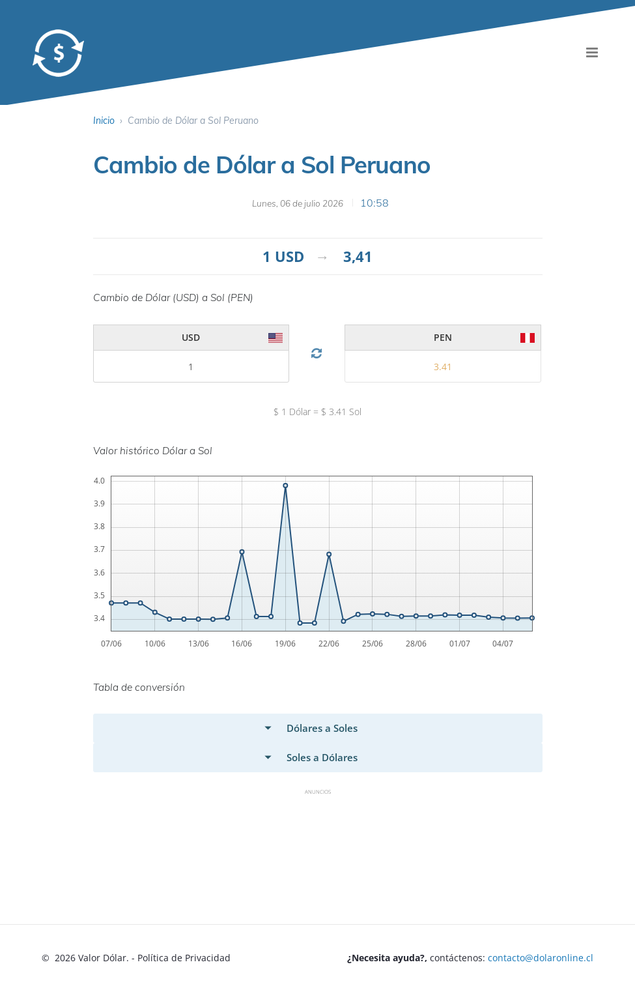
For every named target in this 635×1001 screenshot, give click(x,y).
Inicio (104, 120)
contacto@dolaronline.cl (540, 957)
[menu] (591, 52)
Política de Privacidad (184, 957)
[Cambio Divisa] (317, 353)
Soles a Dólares (322, 757)
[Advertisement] (330, 831)
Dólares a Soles (322, 727)
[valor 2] (191, 366)
